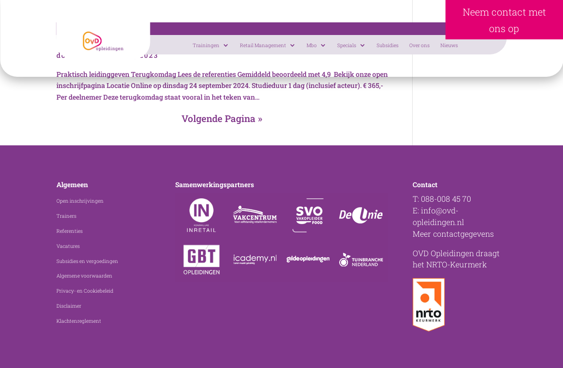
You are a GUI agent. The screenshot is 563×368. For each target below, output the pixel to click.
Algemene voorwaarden (84, 275)
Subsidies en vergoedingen (87, 261)
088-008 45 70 (446, 198)
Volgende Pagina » (222, 118)
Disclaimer (68, 305)
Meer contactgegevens (453, 233)
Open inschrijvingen (80, 200)
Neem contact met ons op (504, 20)
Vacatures (68, 246)
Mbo (312, 45)
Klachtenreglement (78, 320)
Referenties (69, 231)
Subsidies (388, 45)
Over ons (419, 45)
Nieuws (449, 45)
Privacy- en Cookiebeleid (84, 290)
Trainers (66, 215)
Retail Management (263, 45)
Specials (346, 45)
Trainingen (206, 45)
